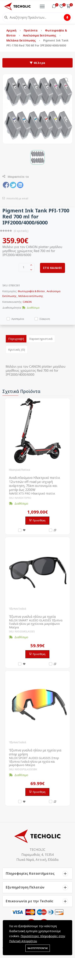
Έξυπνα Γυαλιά (17, 608)
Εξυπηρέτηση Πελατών (25, 887)
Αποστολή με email (15, 198)
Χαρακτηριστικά (40, 339)
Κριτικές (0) (16, 349)
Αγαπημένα (17, 318)
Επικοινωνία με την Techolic (29, 901)
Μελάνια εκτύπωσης (21, 40)
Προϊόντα (31, 30)
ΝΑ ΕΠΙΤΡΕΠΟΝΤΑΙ (38, 948)
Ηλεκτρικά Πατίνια (19, 469)
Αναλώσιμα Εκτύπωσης (40, 35)
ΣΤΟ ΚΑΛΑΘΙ (52, 268)
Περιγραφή (16, 339)
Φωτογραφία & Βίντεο (31, 291)
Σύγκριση (44, 318)
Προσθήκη (37, 520)
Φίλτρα (37, 63)
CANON (27, 302)
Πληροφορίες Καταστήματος (30, 873)
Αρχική (11, 30)
